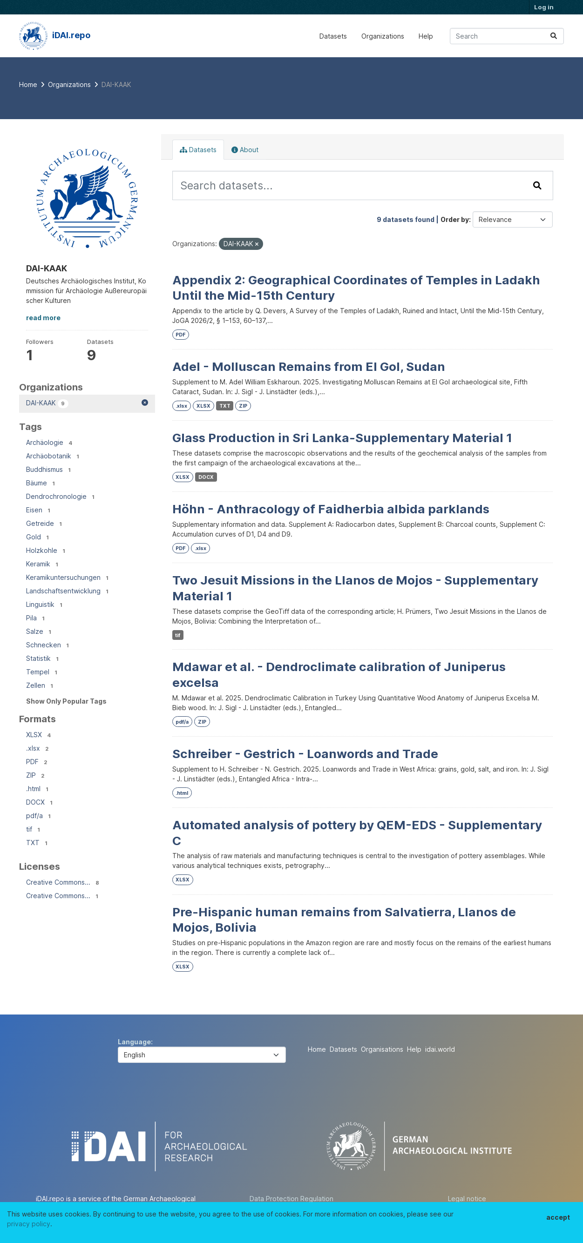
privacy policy (28, 1224)
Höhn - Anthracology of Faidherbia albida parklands (330, 509)
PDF (180, 335)
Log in (544, 7)
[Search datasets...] (507, 36)
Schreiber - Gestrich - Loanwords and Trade (305, 753)
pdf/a (182, 722)
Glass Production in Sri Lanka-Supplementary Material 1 (342, 437)
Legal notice (467, 1199)
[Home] (28, 84)
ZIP (243, 406)
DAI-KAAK (116, 84)
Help (426, 36)
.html (182, 793)
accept (558, 1217)
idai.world (440, 1049)
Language (134, 1042)
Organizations (382, 36)
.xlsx (181, 406)
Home (317, 1049)
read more (43, 318)
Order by (455, 219)
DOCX (206, 477)
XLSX (203, 406)
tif (177, 635)
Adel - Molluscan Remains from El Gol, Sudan (308, 366)
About (244, 150)
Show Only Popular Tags (66, 701)
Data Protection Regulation (291, 1199)
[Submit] (553, 36)
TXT (224, 406)
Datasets (333, 36)
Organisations (382, 1049)
